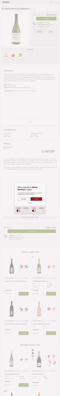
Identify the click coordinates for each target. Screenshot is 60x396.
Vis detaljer (30, 203)
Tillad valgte (23, 199)
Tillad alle (36, 199)
